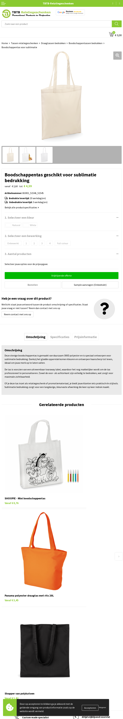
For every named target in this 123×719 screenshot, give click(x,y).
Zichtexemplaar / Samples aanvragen (82, 629)
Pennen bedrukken (11, 649)
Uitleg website (70, 611)
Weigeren (102, 707)
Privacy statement (72, 667)
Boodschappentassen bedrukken (85, 43)
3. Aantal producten (18, 254)
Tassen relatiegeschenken (24, 43)
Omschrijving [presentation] (35, 336)
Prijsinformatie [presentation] (85, 336)
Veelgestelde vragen (73, 602)
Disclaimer (68, 672)
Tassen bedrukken (11, 654)
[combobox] (57, 23)
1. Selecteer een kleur (19, 217)
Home (5, 43)
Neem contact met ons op (17, 313)
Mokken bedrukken (11, 667)
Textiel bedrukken (11, 672)
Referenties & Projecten (75, 663)
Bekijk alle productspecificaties (22, 207)
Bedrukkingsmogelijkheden (77, 615)
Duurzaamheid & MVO (74, 634)
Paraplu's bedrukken (12, 677)
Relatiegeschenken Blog (75, 658)
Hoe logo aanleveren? (74, 625)
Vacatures (68, 654)
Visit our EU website (73, 681)
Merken (5, 681)
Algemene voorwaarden (75, 677)
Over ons (67, 649)
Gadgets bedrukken (12, 663)
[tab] (35, 336)
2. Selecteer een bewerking (23, 236)
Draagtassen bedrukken (53, 43)
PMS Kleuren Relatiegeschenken (80, 620)
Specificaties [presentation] (59, 336)
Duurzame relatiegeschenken (17, 658)
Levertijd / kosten (72, 606)
